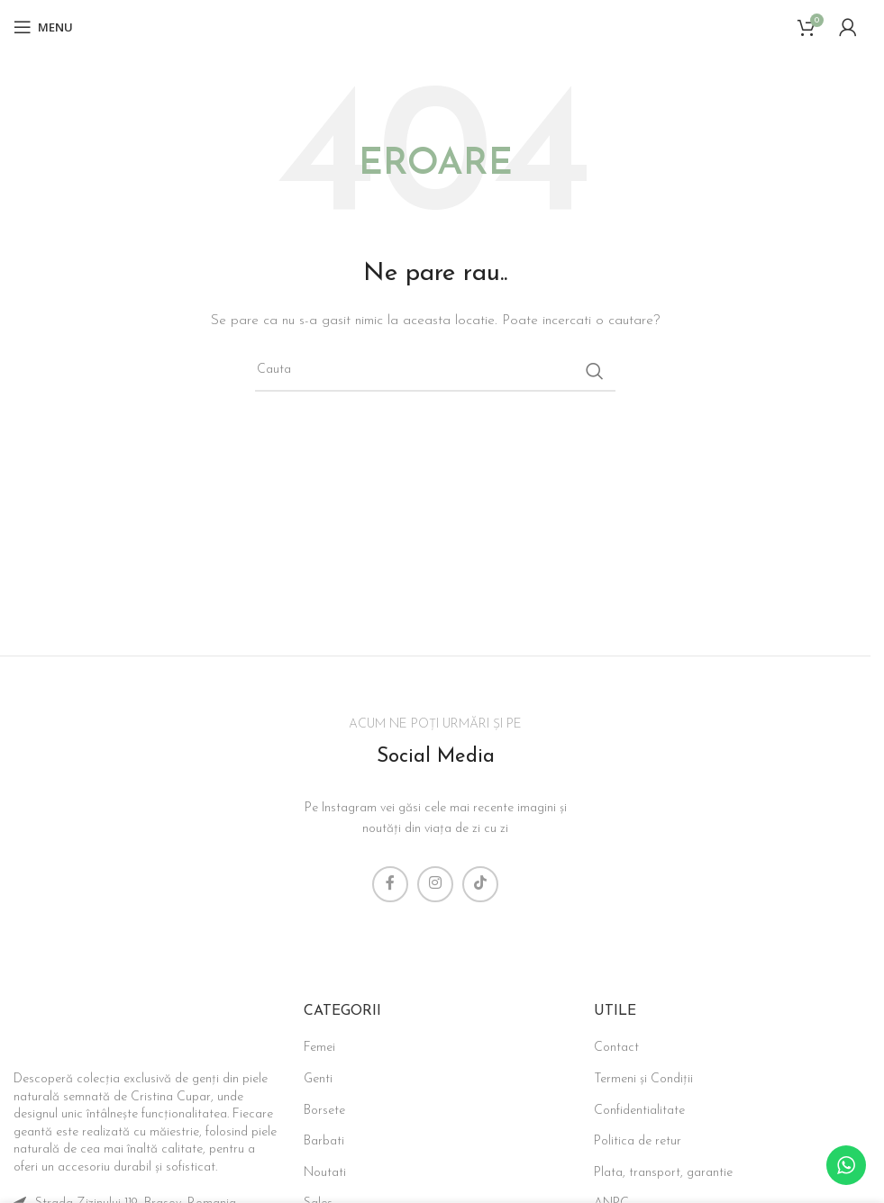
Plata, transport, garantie (663, 1173)
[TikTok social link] (480, 884)
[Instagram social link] (435, 884)
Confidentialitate (639, 1110)
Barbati (324, 1141)
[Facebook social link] (390, 884)
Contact (616, 1047)
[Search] (435, 371)
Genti (318, 1079)
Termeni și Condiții (643, 1079)
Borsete (324, 1110)
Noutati (325, 1173)
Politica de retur (637, 1141)
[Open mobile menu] (43, 27)
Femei (319, 1047)
